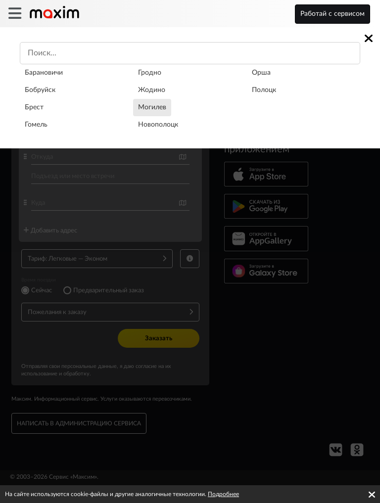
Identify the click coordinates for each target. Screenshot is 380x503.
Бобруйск (40, 90)
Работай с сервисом (332, 13)
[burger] (14, 13)
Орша (261, 72)
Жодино (151, 90)
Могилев (152, 107)
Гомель (36, 124)
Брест (34, 107)
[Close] (369, 38)
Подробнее (223, 494)
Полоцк (264, 90)
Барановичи (44, 72)
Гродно (149, 72)
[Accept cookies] (372, 495)
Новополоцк (158, 124)
